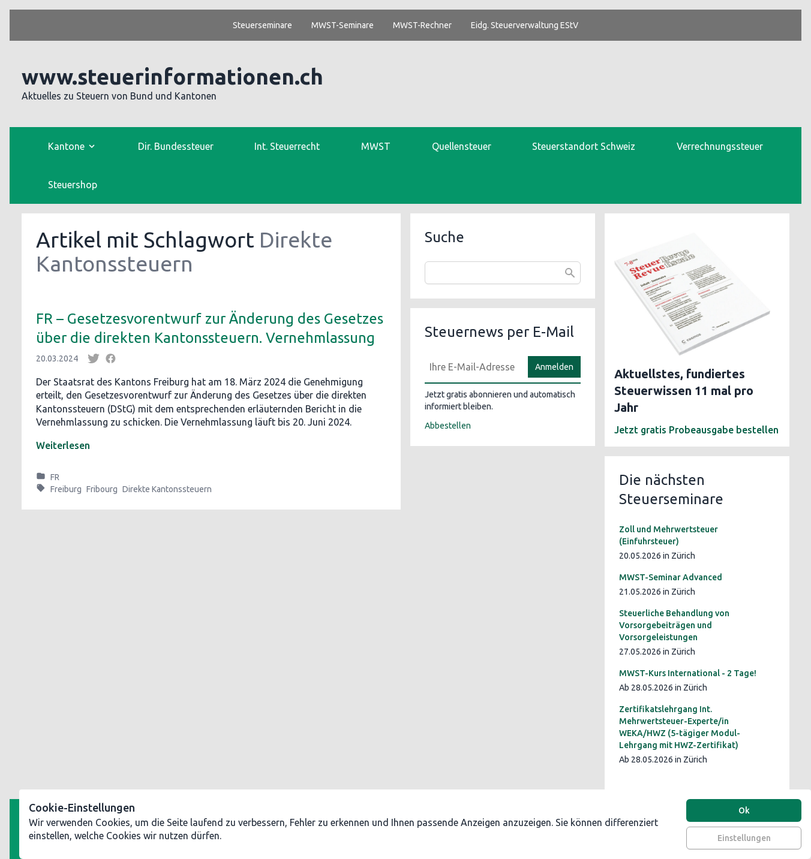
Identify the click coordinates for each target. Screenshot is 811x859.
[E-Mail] (473, 366)
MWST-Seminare (342, 25)
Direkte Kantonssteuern (167, 489)
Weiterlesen (63, 445)
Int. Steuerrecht (287, 146)
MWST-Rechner (422, 25)
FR (54, 477)
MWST (376, 146)
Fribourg (102, 489)
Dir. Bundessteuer (176, 146)
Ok (744, 810)
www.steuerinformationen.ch (172, 76)
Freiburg (66, 489)
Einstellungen (744, 838)
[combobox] (503, 272)
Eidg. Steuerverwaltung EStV (524, 25)
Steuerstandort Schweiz (583, 146)
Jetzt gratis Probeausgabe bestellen (696, 429)
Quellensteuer (461, 146)
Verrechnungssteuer (720, 146)
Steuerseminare (262, 25)
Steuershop (72, 184)
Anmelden (554, 367)
